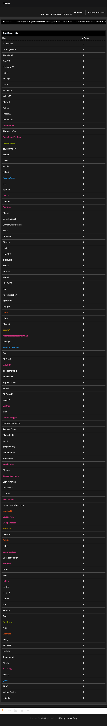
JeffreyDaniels (9, 482)
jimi (4, 604)
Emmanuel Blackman (13, 225)
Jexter (6, 248)
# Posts (85, 38)
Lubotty (6, 698)
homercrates (9, 452)
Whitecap (7, 90)
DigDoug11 (8, 394)
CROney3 (7, 359)
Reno (5, 73)
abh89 (6, 172)
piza (5, 412)
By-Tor (6, 587)
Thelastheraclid (10, 371)
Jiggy (5, 318)
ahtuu (5, 546)
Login (78, 12)
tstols (5, 441)
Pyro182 (7, 254)
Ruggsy (6, 306)
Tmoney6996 (9, 447)
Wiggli (6, 277)
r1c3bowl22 (8, 67)
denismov (7, 534)
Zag (5, 616)
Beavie (6, 674)
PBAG (5, 686)
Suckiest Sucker (10, 558)
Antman (6, 271)
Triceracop (8, 458)
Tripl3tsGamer (9, 382)
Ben (5, 353)
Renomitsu (8, 119)
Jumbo (6, 598)
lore (4, 184)
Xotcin (6, 166)
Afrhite (6, 663)
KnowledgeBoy (10, 295)
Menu (6, 3)
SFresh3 (6, 154)
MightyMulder (9, 435)
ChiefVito (7, 236)
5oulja (6, 265)
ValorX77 (7, 96)
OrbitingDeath (9, 49)
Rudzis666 (8, 487)
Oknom (6, 470)
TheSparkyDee (9, 131)
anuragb (7, 341)
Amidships (8, 376)
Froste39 (7, 114)
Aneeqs (6, 78)
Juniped (6, 201)
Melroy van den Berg (68, 718)
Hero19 (6, 593)
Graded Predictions (87, 21)
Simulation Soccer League (15, 21)
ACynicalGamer (10, 429)
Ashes (6, 108)
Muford (6, 102)
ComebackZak (9, 219)
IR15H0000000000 (11, 423)
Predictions (72, 21)
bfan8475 (7, 283)
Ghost (5, 569)
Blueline (6, 242)
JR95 (5, 84)
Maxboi (6, 324)
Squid (5, 230)
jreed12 (6, 400)
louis (5, 575)
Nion (5, 628)
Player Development (37, 21)
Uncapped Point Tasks (56, 21)
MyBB (43, 718)
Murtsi (6, 213)
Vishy (5, 639)
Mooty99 (7, 645)
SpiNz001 (7, 300)
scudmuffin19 (9, 149)
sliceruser (7, 260)
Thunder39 (8, 55)
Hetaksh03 (8, 43)
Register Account (95, 12)
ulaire (5, 160)
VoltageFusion (9, 692)
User (4, 38)
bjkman (6, 189)
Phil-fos (6, 610)
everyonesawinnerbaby (13, 505)
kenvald (6, 388)
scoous (6, 493)
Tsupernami (8, 657)
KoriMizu (7, 651)
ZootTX (6, 61)
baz (4, 289)
